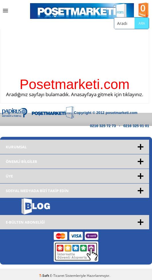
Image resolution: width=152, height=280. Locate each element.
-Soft (44, 275)
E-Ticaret (57, 275)
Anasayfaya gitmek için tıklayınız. (107, 94)
